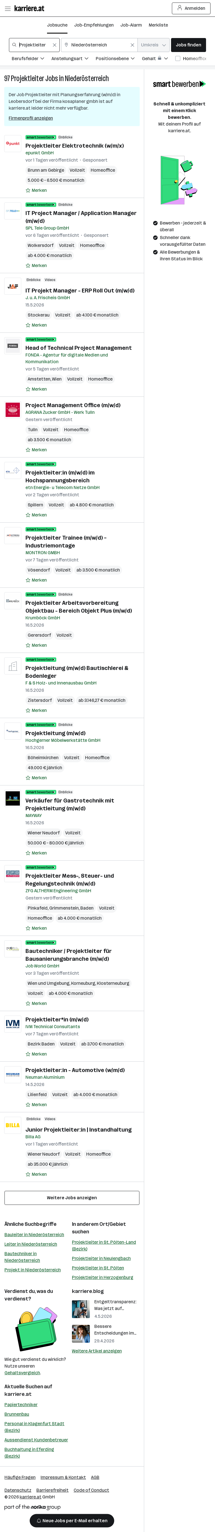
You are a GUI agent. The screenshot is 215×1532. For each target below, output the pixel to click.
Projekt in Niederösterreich (32, 1270)
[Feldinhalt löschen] (55, 45)
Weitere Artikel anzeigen (97, 1351)
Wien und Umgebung (48, 983)
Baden (87, 908)
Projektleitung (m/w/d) (55, 733)
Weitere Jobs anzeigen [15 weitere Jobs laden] (72, 1197)
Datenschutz (17, 1490)
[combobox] (34, 45)
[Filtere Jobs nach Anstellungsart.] (74, 59)
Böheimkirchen (43, 757)
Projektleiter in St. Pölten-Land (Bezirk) (104, 1246)
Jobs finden (188, 45)
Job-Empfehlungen (94, 25)
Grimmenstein (64, 908)
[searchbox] (34, 45)
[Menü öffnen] (7, 8)
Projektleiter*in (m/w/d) (56, 1019)
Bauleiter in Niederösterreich (34, 1234)
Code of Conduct (91, 1490)
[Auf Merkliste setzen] (36, 190)
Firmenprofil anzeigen (31, 118)
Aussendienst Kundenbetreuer (36, 1440)
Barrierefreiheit (52, 1490)
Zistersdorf (40, 700)
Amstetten (39, 379)
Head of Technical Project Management (78, 347)
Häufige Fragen (20, 1477)
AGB (95, 1477)
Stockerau (39, 315)
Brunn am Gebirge (46, 170)
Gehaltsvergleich (22, 1372)
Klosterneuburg (113, 983)
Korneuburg (83, 983)
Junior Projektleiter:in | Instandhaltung (78, 1129)
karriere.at (18, 1394)
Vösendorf (39, 570)
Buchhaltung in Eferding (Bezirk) (29, 1453)
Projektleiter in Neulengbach (101, 1258)
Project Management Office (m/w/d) (72, 405)
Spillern (35, 504)
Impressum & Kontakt (63, 1477)
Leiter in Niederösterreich (30, 1244)
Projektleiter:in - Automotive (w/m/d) (75, 1070)
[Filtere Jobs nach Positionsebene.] (119, 59)
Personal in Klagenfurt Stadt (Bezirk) (34, 1427)
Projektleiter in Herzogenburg (102, 1277)
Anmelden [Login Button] (191, 8)
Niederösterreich (87, 78)
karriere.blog (88, 1291)
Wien (57, 379)
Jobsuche (57, 25)
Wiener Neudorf (44, 832)
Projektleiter (27, 78)
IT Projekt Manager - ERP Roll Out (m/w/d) (79, 290)
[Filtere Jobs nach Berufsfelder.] (32, 59)
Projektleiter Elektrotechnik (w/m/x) (74, 145)
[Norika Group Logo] (32, 1508)
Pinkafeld (38, 908)
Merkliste (158, 25)
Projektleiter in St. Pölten (98, 1268)
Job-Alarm (131, 25)
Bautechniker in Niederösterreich (22, 1257)
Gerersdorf (39, 635)
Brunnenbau (16, 1414)
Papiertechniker (21, 1404)
